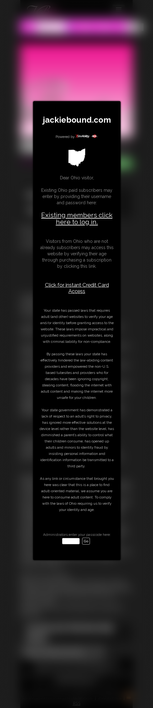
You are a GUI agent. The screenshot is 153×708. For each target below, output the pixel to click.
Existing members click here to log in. (76, 218)
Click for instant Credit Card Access (77, 288)
